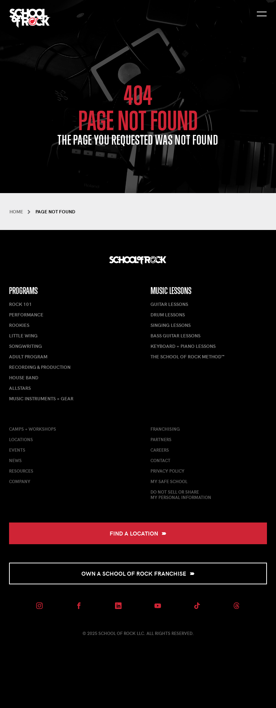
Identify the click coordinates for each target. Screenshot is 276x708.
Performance (26, 314)
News (15, 460)
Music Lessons (170, 291)
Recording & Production (40, 367)
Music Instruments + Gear (41, 398)
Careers (159, 450)
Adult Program (28, 356)
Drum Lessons (167, 314)
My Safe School (168, 481)
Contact (160, 460)
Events (17, 450)
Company (19, 481)
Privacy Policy (167, 471)
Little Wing (23, 335)
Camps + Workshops (32, 429)
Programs (23, 291)
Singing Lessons (170, 325)
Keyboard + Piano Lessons (183, 346)
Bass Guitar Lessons (175, 335)
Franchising (165, 429)
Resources (21, 471)
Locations (21, 439)
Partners (160, 439)
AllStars (20, 388)
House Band (23, 377)
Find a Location (138, 533)
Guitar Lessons (169, 304)
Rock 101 (20, 304)
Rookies (19, 325)
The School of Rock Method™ (187, 356)
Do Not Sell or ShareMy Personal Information (180, 494)
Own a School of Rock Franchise (138, 573)
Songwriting (25, 346)
